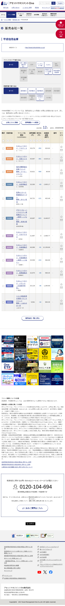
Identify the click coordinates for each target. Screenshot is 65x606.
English (60, 3)
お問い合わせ (15, 7)
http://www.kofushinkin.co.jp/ (35, 47)
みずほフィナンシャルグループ (49, 547)
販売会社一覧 (16, 19)
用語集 (37, 7)
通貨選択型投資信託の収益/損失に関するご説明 (16, 464)
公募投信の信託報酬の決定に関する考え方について (17, 467)
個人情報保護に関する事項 (12, 568)
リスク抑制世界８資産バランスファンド (21, 300)
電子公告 (6, 7)
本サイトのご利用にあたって (13, 558)
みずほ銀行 (43, 552)
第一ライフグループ (46, 549)
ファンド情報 (7, 19)
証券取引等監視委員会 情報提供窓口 (15, 578)
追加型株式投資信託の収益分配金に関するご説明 (16, 462)
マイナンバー (8, 575)
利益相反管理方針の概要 (11, 565)
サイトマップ (46, 7)
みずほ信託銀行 (44, 554)
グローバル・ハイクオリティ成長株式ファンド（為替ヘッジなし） (21, 217)
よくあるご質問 (27, 7)
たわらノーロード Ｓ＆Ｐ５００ (21, 234)
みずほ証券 (43, 557)
